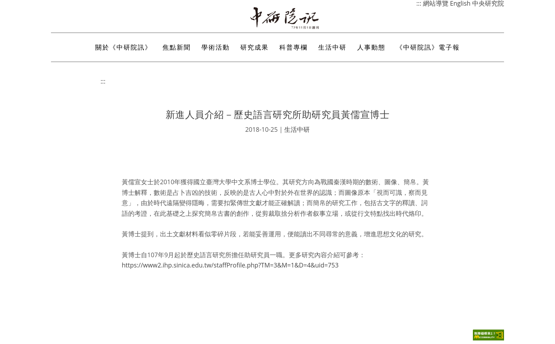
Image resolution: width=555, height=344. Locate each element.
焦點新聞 (176, 47)
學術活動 (215, 47)
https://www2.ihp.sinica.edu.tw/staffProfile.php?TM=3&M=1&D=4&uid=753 (230, 265)
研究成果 (254, 47)
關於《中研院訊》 (123, 47)
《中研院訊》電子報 (428, 47)
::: (103, 81)
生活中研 (332, 47)
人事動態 (371, 47)
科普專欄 (293, 47)
